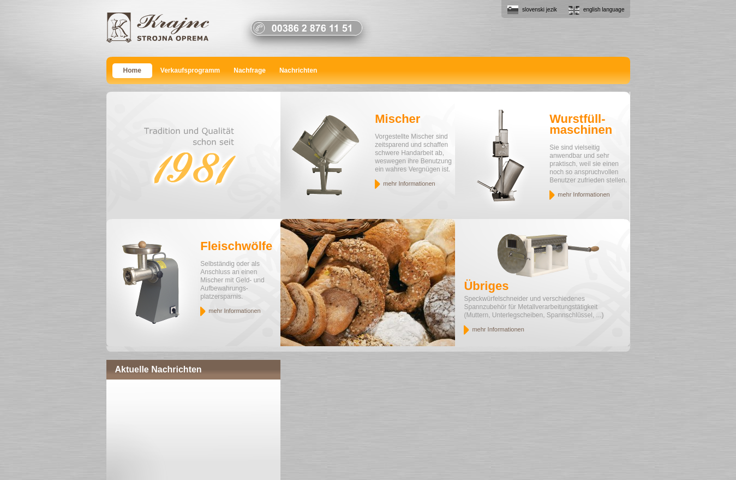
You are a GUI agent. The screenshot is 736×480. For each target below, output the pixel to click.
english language (604, 10)
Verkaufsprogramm (190, 70)
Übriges (486, 286)
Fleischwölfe (236, 246)
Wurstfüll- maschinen (580, 124)
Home (132, 70)
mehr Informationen (409, 183)
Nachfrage (250, 70)
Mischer (397, 119)
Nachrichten (298, 70)
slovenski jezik (539, 10)
